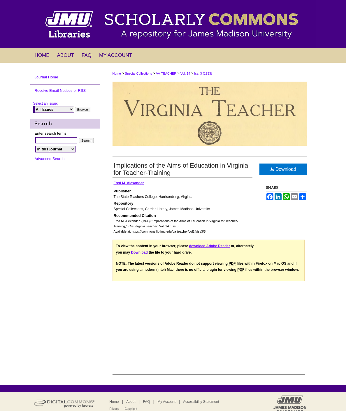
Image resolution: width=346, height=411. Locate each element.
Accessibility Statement (201, 402)
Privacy (114, 408)
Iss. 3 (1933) (203, 73)
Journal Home (46, 77)
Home (117, 73)
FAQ (146, 402)
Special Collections (138, 73)
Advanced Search (50, 159)
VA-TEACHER (166, 73)
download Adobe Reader (209, 246)
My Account (166, 402)
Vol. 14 (185, 73)
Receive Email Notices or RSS (60, 90)
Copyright (131, 408)
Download (283, 169)
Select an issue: (45, 103)
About (130, 402)
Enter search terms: (51, 133)
